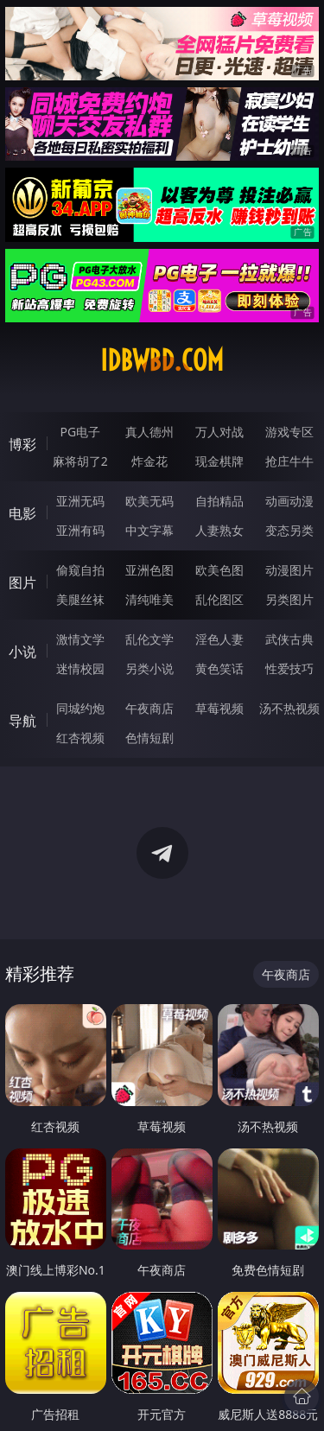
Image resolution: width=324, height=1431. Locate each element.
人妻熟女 (219, 530)
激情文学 (80, 639)
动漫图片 (289, 570)
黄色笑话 (219, 668)
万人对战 (219, 431)
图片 (22, 582)
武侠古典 (289, 639)
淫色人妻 (219, 639)
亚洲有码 (80, 530)
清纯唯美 (149, 599)
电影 (22, 513)
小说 (22, 651)
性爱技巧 (289, 668)
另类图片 (289, 599)
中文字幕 (149, 530)
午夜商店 (149, 708)
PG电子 (80, 431)
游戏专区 (289, 431)
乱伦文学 (149, 639)
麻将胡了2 (80, 461)
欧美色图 (219, 570)
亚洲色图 (149, 570)
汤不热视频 (289, 708)
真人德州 (149, 431)
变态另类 (289, 530)
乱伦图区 (219, 599)
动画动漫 (289, 501)
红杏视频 (80, 737)
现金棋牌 (219, 461)
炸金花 (149, 461)
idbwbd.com (162, 360)
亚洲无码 (80, 501)
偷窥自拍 (80, 570)
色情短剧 (149, 737)
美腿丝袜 (80, 599)
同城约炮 (80, 708)
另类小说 (149, 668)
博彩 (22, 444)
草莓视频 (219, 708)
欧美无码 (149, 501)
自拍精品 (219, 501)
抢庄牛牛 (289, 461)
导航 (22, 720)
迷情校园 (80, 668)
